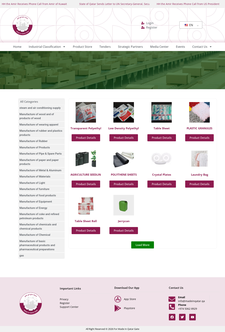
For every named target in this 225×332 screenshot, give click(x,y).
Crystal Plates (161, 174)
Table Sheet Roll (86, 221)
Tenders (105, 47)
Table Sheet (162, 128)
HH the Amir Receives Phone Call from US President (188, 4)
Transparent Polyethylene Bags (92, 128)
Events (180, 47)
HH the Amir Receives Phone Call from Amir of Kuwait (34, 4)
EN (189, 25)
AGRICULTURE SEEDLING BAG (90, 174)
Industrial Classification (47, 46)
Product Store (82, 47)
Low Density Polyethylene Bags (129, 128)
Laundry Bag (199, 174)
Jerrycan (124, 221)
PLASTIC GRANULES (199, 128)
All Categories (29, 101)
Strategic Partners (130, 47)
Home (17, 47)
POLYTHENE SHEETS (124, 174)
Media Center (159, 47)
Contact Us (202, 46)
